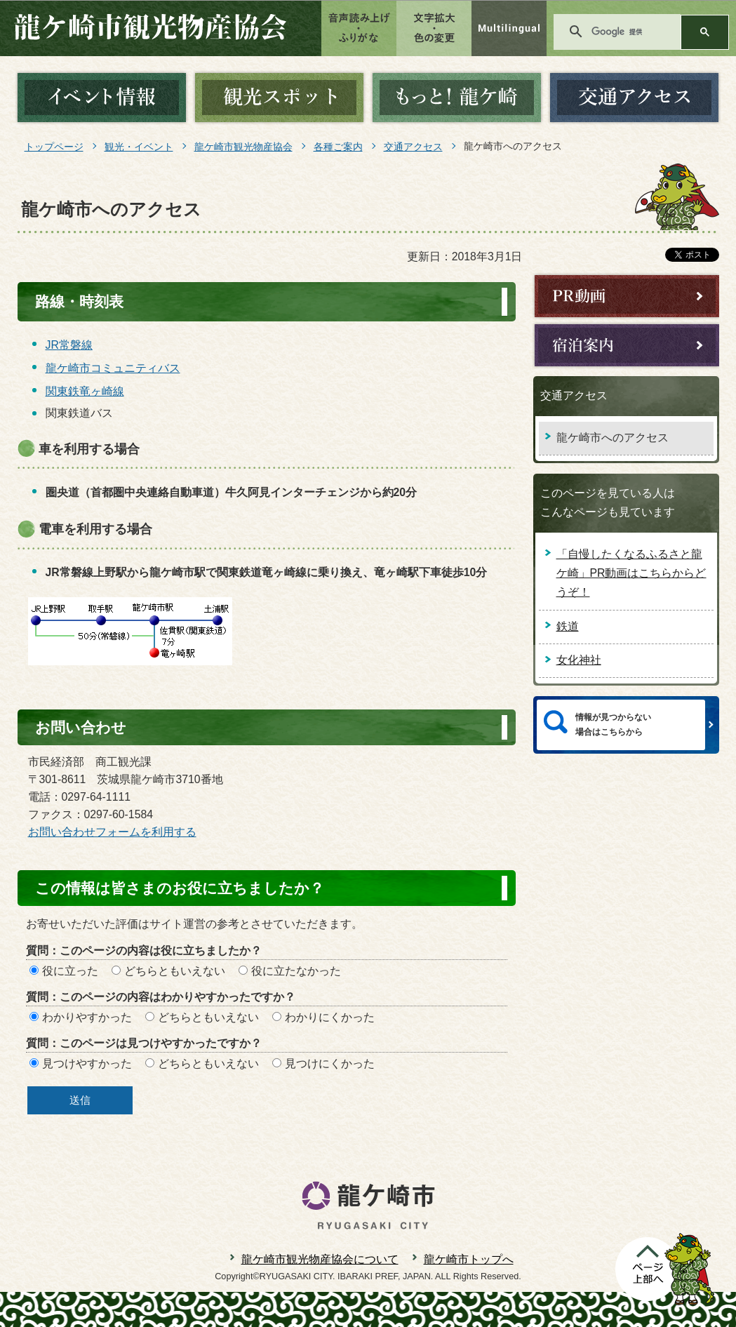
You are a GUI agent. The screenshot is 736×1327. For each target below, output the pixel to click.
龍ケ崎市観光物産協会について (320, 1259)
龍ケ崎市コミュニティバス (113, 368)
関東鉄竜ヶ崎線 (85, 391)
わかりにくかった (330, 1017)
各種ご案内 (338, 146)
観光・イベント (139, 146)
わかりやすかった (87, 1017)
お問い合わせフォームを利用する (112, 832)
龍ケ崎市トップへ (469, 1259)
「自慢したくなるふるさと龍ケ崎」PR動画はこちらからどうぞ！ (631, 573)
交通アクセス (413, 146)
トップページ (54, 146)
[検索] (628, 31)
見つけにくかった (330, 1063)
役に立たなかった (296, 971)
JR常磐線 (69, 345)
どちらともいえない (174, 971)
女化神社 (578, 660)
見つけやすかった (87, 1063)
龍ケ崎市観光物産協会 (243, 146)
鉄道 (567, 626)
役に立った (70, 971)
